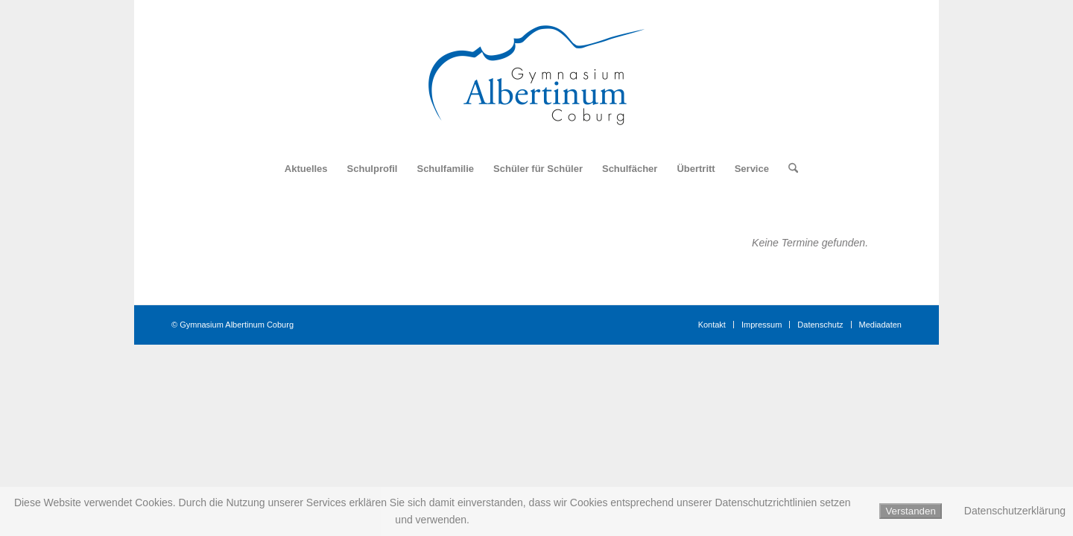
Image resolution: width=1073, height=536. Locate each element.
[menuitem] (306, 169)
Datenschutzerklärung (1015, 511)
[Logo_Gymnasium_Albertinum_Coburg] (536, 75)
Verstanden (910, 511)
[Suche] (788, 169)
